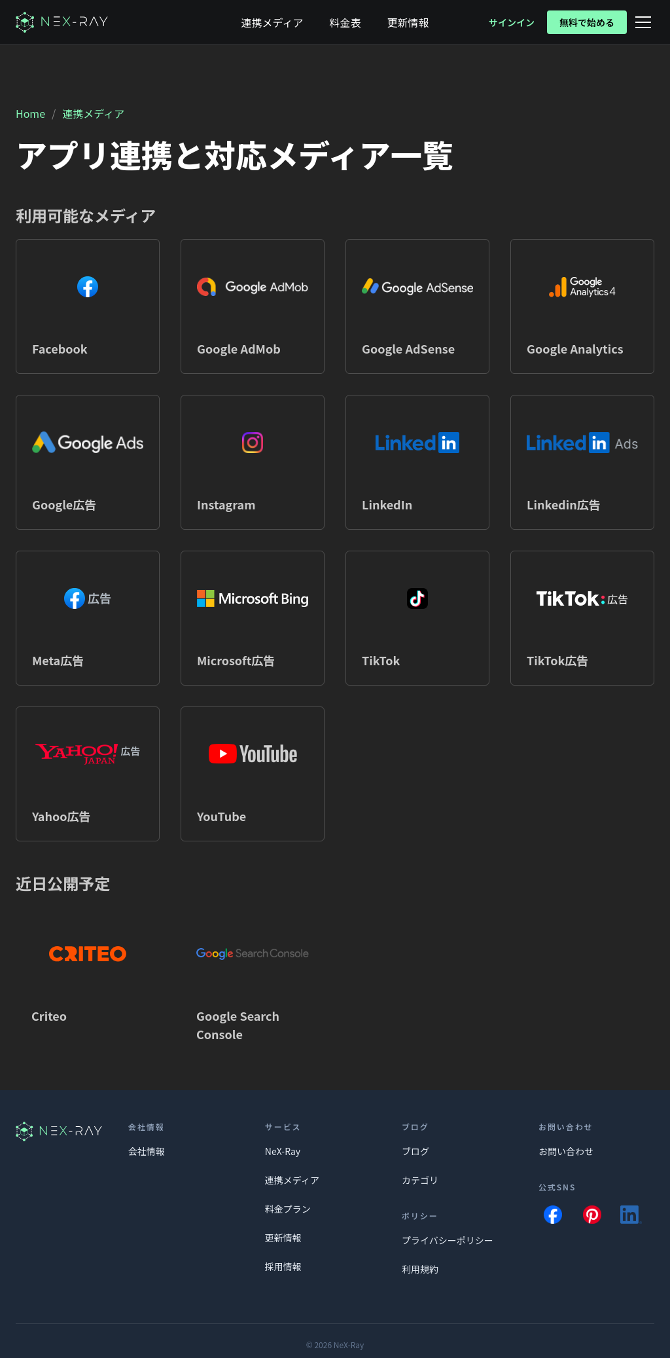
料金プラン (288, 1208)
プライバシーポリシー (447, 1240)
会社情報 (146, 1151)
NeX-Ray (282, 1151)
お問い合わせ (565, 1151)
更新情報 (283, 1237)
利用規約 (420, 1268)
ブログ (415, 1151)
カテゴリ (420, 1179)
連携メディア (93, 113)
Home (30, 113)
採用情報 (283, 1266)
